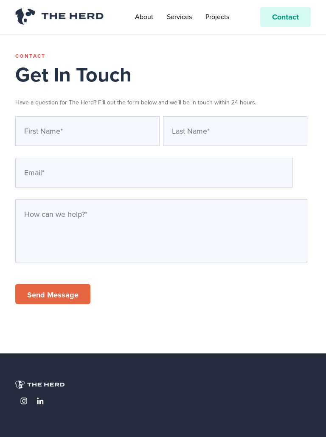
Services (179, 17)
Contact (285, 16)
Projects (217, 17)
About (144, 17)
